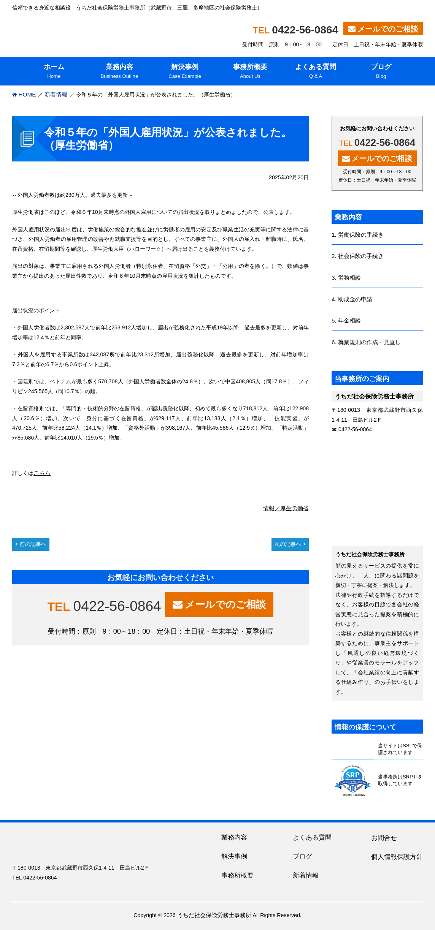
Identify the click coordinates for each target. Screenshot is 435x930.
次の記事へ (288, 544)
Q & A (316, 71)
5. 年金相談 (346, 320)
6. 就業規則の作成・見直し (366, 342)
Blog (381, 71)
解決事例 (234, 856)
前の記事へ (33, 544)
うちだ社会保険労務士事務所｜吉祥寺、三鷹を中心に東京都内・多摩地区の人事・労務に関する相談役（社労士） (109, 30)
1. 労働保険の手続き (358, 234)
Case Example (185, 71)
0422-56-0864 (305, 30)
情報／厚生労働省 (286, 508)
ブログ (302, 856)
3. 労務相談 (346, 277)
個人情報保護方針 (397, 856)
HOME (27, 94)
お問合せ (384, 837)
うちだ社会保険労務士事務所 (214, 915)
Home (54, 71)
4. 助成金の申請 (352, 299)
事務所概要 (237, 875)
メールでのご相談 (387, 29)
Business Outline (119, 71)
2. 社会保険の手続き (358, 256)
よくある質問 (312, 837)
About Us (250, 71)
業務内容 (234, 837)
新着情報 (55, 94)
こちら (42, 473)
